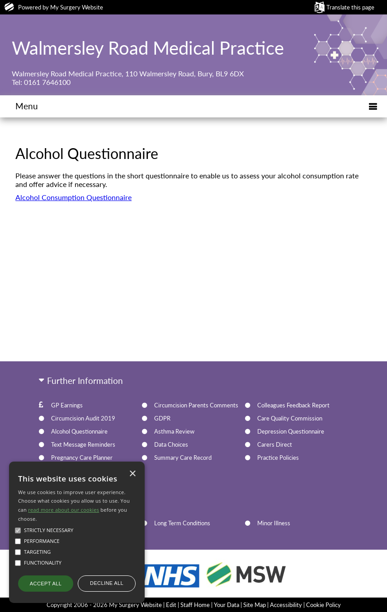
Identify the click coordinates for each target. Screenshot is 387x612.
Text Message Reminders (83, 444)
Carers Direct (274, 444)
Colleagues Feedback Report (293, 405)
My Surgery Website (76, 7)
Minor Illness (273, 523)
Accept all (45, 583)
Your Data (226, 604)
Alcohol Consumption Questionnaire (73, 197)
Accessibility (286, 604)
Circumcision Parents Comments (196, 405)
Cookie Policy (323, 604)
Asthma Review (174, 431)
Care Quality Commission (289, 418)
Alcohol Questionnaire (79, 431)
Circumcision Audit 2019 (83, 418)
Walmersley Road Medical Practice (148, 48)
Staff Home (195, 604)
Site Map (254, 604)
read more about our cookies (63, 509)
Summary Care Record (183, 457)
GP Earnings (67, 405)
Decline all (106, 583)
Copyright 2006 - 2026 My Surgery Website (104, 604)
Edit (171, 604)
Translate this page (350, 7)
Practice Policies (278, 457)
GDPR (162, 418)
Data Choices (171, 444)
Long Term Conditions (182, 523)
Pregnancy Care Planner (82, 457)
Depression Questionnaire (290, 431)
